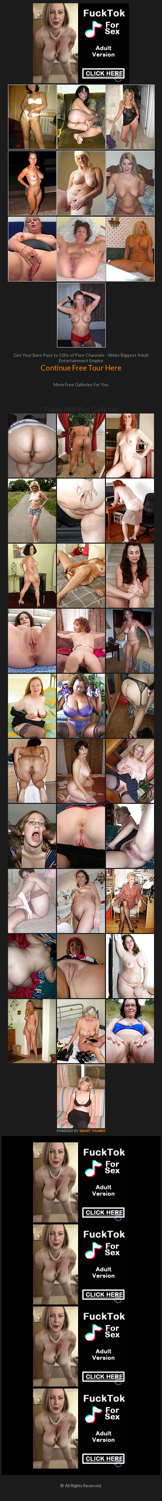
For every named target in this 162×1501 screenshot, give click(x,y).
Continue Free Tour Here (81, 367)
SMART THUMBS (92, 1131)
